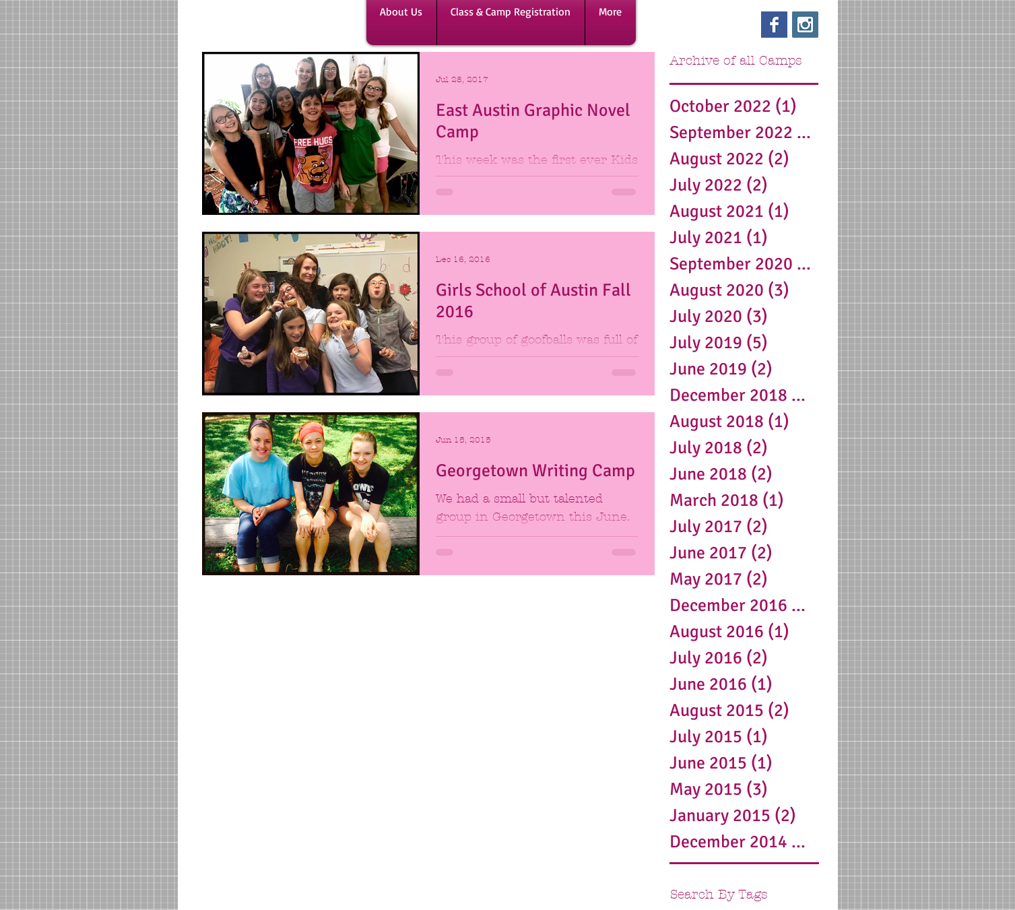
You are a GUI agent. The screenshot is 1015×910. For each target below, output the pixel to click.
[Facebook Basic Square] (774, 24)
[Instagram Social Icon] (805, 24)
